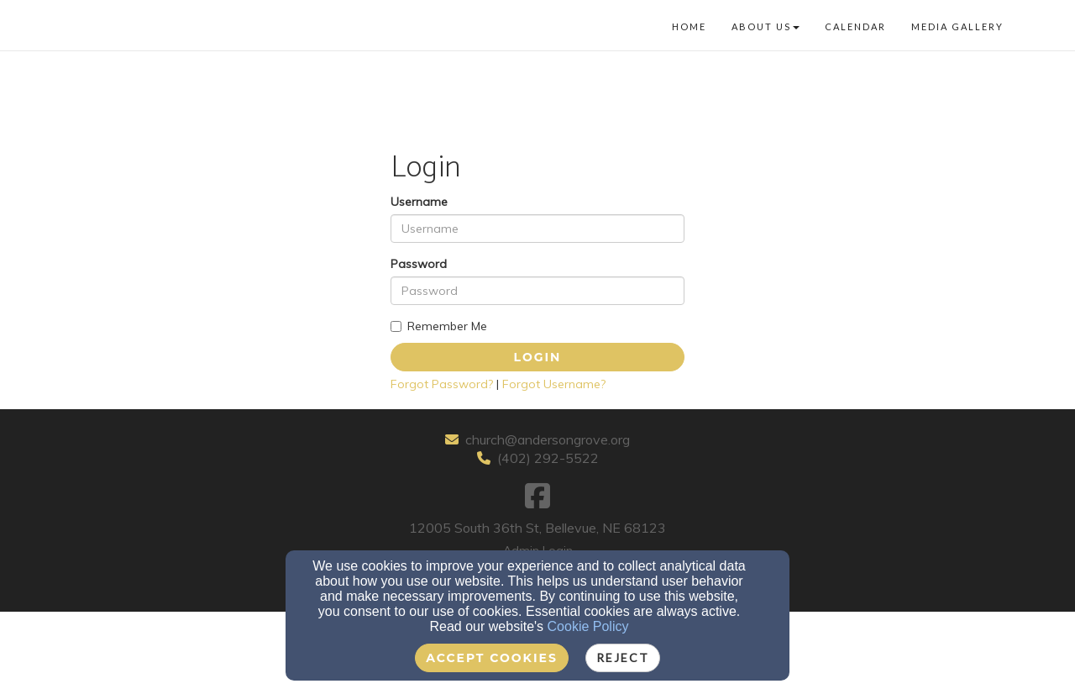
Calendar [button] (855, 26)
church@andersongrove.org (547, 439)
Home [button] (689, 26)
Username (419, 201)
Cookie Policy (588, 626)
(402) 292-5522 (548, 458)
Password (419, 263)
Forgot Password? (442, 384)
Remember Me (439, 326)
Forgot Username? (554, 384)
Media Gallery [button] (957, 26)
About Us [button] (766, 26)
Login (538, 357)
